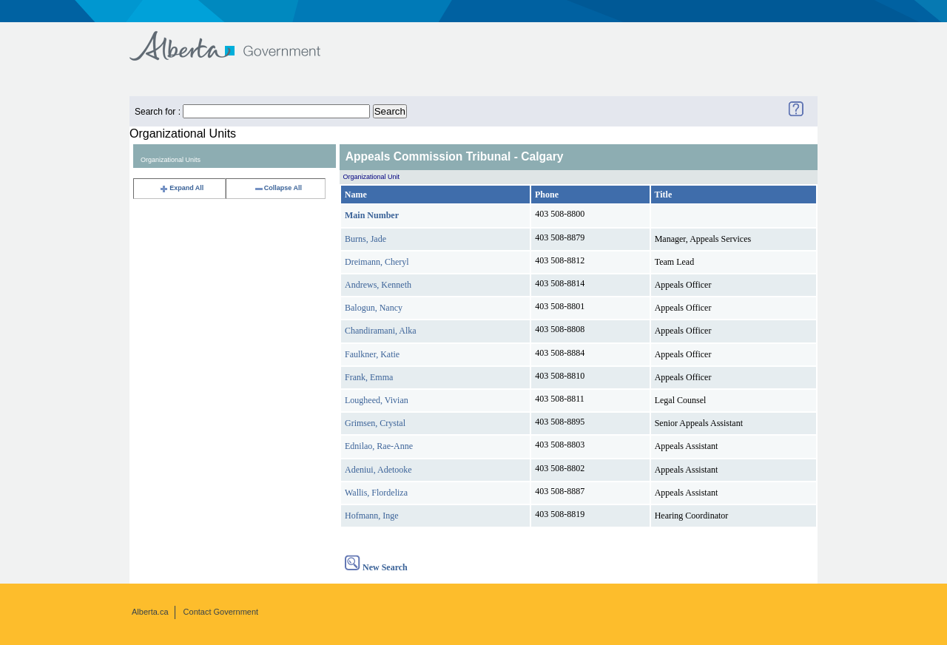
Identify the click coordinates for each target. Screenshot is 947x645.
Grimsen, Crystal (375, 423)
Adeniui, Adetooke (378, 470)
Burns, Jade (365, 239)
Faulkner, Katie (372, 354)
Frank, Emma (369, 377)
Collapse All (278, 188)
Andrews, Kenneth (378, 285)
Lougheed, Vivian (376, 400)
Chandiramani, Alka (381, 330)
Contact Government (221, 611)
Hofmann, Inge (372, 515)
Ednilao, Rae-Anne (379, 446)
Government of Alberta (237, 39)
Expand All (181, 188)
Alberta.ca (150, 611)
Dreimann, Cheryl (377, 262)
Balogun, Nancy (373, 308)
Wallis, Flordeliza (376, 492)
